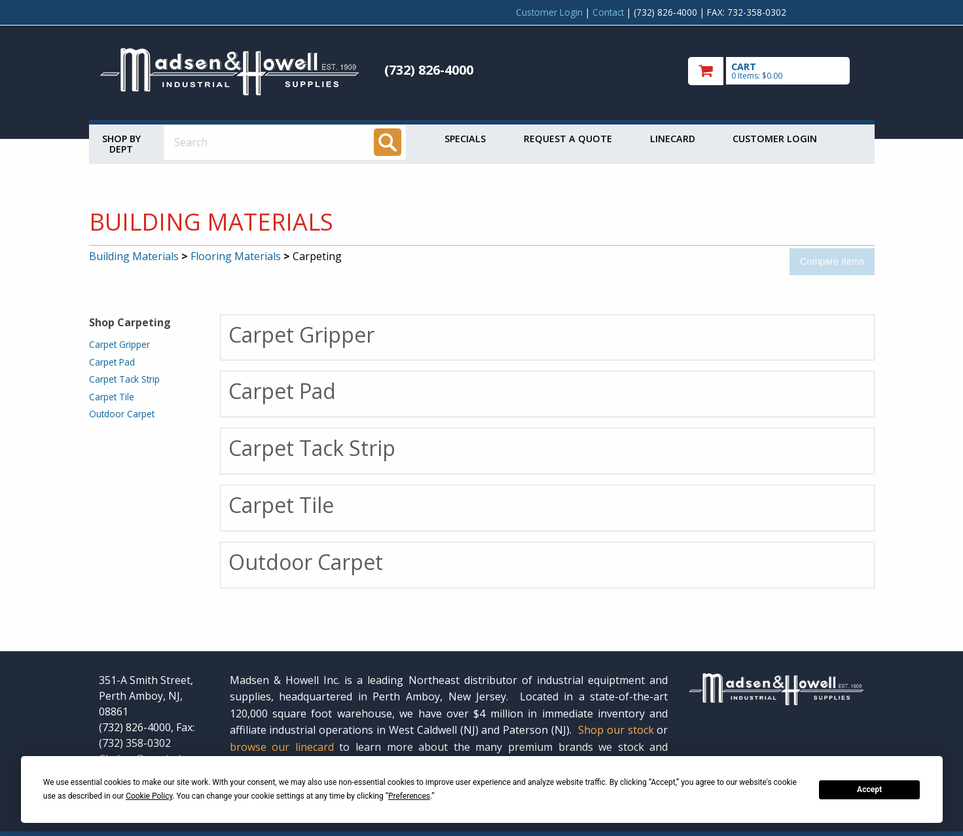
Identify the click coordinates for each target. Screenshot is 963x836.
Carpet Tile (111, 396)
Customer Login (549, 12)
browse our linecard (282, 747)
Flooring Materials (236, 256)
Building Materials (134, 256)
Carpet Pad (112, 362)
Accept (869, 789)
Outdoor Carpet (121, 414)
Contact (608, 12)
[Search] (387, 142)
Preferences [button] (409, 796)
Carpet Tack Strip (124, 379)
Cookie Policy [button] (149, 796)
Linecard (672, 138)
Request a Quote (568, 138)
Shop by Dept (121, 143)
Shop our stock (616, 730)
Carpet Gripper (119, 344)
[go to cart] (776, 71)
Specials (465, 138)
